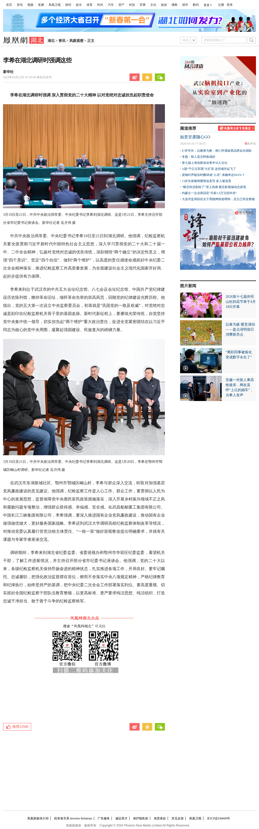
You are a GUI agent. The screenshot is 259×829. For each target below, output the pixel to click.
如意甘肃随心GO (195, 137)
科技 (132, 5)
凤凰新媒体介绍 (38, 818)
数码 (196, 5)
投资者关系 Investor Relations (73, 818)
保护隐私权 (140, 818)
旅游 (164, 5)
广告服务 (104, 818)
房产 (121, 5)
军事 (143, 5)
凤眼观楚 (76, 41)
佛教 (174, 5)
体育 (90, 5)
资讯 (20, 5)
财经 (68, 5)
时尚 (100, 5)
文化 (153, 5)
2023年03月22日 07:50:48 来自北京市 (27, 77)
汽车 (111, 5)
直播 (41, 5)
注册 (221, 5)
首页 (9, 5)
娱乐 (79, 5)
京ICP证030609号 (218, 818)
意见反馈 (177, 818)
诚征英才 (121, 818)
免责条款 (160, 818)
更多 (207, 5)
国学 (185, 5)
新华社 (8, 72)
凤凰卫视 (55, 5)
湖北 (51, 41)
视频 (30, 5)
